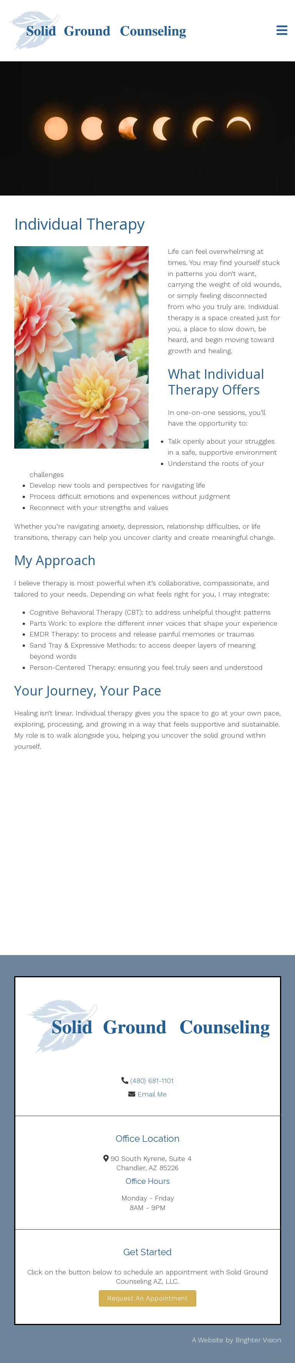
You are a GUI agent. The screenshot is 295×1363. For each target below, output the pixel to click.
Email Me (152, 1094)
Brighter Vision (258, 1340)
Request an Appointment (147, 1298)
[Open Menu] (282, 31)
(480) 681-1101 (152, 1081)
